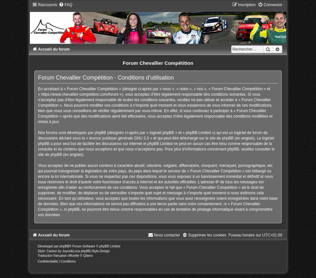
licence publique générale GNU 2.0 (119, 138)
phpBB (64, 246)
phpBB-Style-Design (95, 251)
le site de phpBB (219, 138)
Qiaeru (88, 255)
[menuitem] (65, 5)
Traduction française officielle (58, 255)
